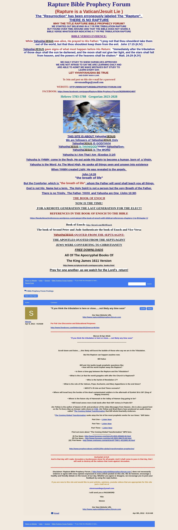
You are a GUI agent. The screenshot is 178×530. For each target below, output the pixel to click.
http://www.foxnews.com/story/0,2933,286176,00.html (108, 438)
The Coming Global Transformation (89, 411)
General (47, 280)
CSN (96, 409)
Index (41, 280)
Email (56, 513)
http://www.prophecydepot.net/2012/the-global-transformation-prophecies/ (101, 449)
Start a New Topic (31, 296)
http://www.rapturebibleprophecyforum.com (102, 317)
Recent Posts (29, 283)
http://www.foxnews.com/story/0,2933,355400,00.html (108, 436)
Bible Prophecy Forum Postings (62, 280)
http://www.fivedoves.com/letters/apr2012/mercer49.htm (75, 328)
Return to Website (31, 280)
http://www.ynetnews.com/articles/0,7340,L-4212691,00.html (109, 440)
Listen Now (107, 419)
